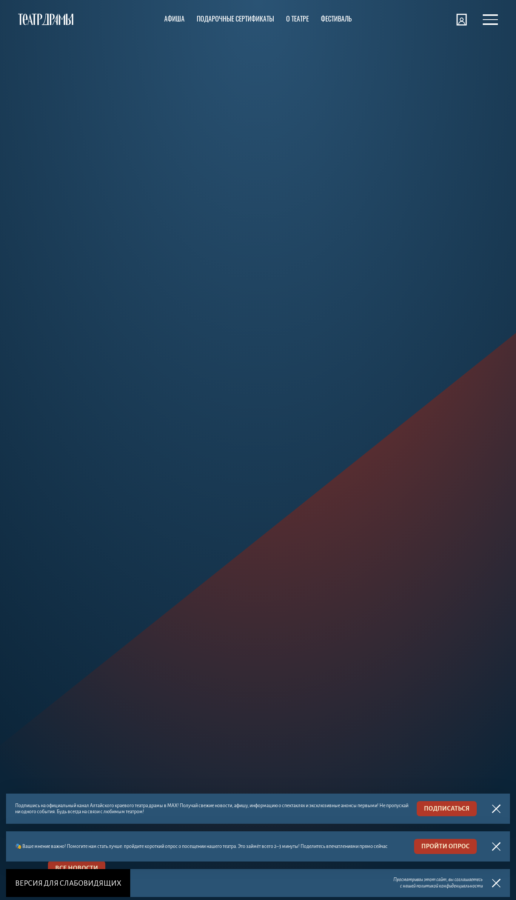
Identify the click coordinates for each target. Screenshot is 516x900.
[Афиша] (174, 20)
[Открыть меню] (490, 19)
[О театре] (297, 20)
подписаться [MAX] (447, 808)
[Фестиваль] (336, 20)
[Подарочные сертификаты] (235, 20)
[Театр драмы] (45, 20)
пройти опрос (445, 846)
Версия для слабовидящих (68, 883)
